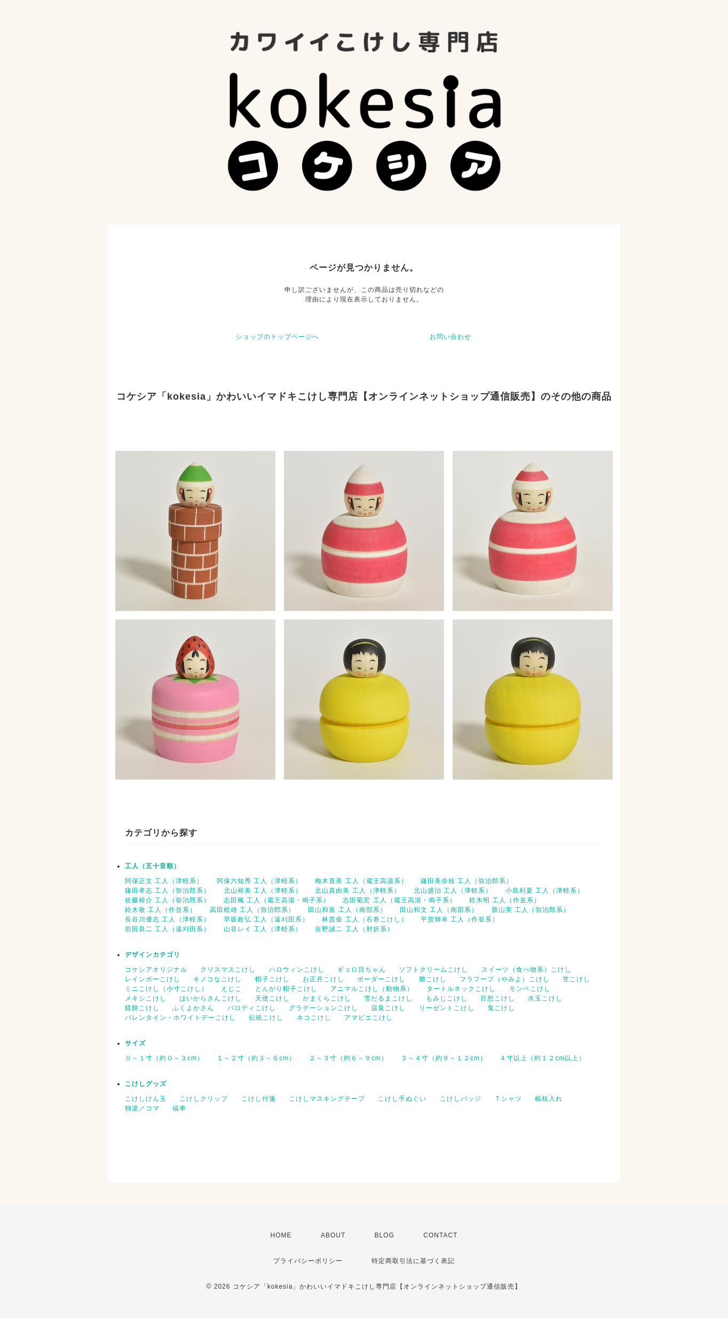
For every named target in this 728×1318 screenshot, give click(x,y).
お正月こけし (323, 979)
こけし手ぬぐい (402, 1098)
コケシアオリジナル (156, 969)
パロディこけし (251, 1008)
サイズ (135, 1043)
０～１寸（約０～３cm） (164, 1058)
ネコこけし (314, 1017)
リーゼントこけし (446, 1008)
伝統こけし (266, 1017)
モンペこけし (530, 989)
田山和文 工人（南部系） (439, 910)
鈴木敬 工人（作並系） (160, 910)
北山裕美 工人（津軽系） (263, 890)
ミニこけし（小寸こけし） (166, 989)
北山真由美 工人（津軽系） (357, 890)
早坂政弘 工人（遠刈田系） (266, 919)
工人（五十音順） (152, 866)
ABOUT (333, 1235)
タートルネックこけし (461, 989)
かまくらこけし (327, 998)
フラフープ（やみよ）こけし (505, 979)
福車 (179, 1108)
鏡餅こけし (142, 1008)
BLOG (384, 1235)
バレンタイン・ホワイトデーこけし (180, 1017)
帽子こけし (272, 979)
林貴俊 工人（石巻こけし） (364, 919)
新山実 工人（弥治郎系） (531, 910)
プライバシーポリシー (308, 1261)
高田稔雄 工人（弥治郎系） (252, 910)
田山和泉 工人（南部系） (347, 910)
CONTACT (440, 1235)
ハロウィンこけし (297, 969)
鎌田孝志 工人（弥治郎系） (167, 890)
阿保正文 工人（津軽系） (164, 881)
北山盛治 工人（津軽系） (453, 890)
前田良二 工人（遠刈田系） (167, 929)
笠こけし (576, 979)
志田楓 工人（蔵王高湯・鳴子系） (277, 900)
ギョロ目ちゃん (361, 969)
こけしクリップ (203, 1098)
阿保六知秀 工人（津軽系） (259, 881)
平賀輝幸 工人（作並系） (460, 919)
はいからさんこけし (210, 998)
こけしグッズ (146, 1083)
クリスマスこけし (228, 969)
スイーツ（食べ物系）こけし (526, 969)
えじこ (231, 989)
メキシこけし (146, 998)
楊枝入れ (549, 1098)
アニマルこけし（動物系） (372, 989)
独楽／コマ (142, 1108)
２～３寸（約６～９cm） (348, 1058)
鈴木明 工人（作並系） (505, 900)
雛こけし (433, 979)
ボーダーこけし (381, 979)
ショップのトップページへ (277, 336)
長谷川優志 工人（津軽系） (167, 919)
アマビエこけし (368, 1017)
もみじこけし (447, 998)
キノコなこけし (217, 979)
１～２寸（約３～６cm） (256, 1058)
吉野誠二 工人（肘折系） (354, 929)
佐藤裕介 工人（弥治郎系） (167, 900)
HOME (281, 1235)
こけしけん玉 (146, 1098)
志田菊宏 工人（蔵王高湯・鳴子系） (399, 900)
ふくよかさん (193, 1008)
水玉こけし (545, 998)
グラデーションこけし (323, 1008)
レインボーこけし (152, 979)
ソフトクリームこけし (433, 969)
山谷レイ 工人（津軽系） (263, 929)
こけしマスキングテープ (327, 1098)
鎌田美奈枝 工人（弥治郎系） (467, 881)
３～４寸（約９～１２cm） (444, 1058)
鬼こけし (501, 1008)
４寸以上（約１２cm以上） (542, 1058)
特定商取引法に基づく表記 (413, 1261)
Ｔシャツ (508, 1098)
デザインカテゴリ (152, 954)
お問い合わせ (450, 336)
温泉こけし (388, 1008)
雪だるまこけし (388, 998)
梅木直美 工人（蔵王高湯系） (361, 881)
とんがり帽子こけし (286, 989)
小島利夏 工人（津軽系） (544, 890)
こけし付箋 (258, 1098)
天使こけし (272, 998)
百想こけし (497, 998)
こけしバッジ (460, 1098)
